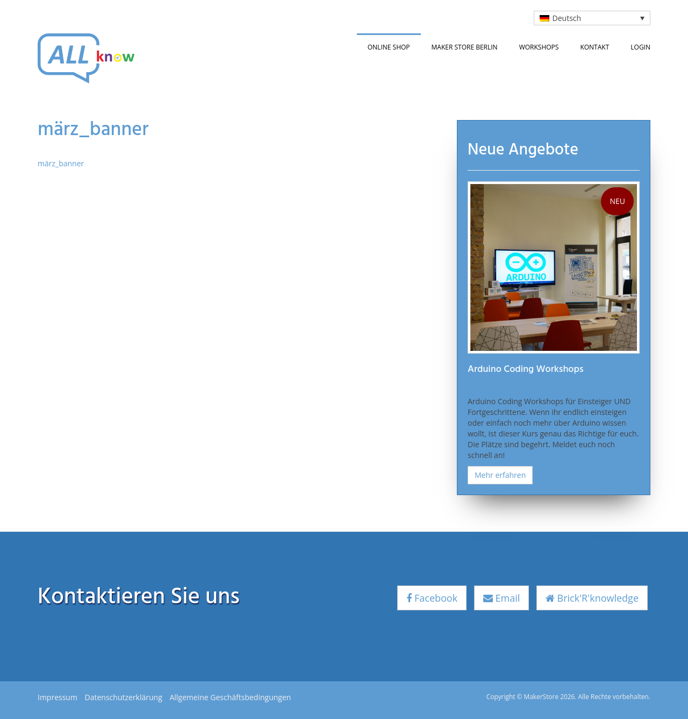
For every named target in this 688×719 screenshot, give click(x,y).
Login (640, 47)
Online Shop (389, 47)
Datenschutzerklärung (123, 697)
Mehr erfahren (500, 475)
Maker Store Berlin (465, 47)
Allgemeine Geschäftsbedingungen (230, 697)
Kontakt (594, 47)
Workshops (539, 47)
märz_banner (61, 163)
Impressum (57, 697)
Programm (546, 385)
